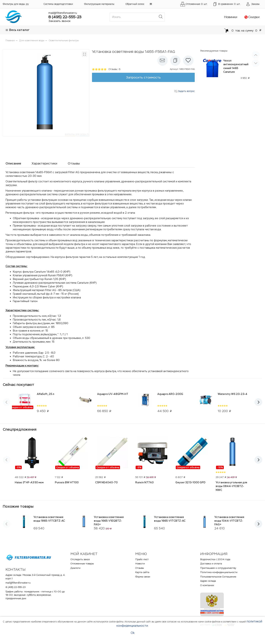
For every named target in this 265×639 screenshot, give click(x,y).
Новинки (230, 17)
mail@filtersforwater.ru (62, 13)
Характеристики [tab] (44, 163)
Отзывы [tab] (74, 163)
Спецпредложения (19, 429)
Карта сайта (142, 572)
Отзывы (139, 568)
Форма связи (142, 576)
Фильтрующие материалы (99, 4)
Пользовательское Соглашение (218, 576)
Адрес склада (208, 580)
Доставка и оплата (211, 563)
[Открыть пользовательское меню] (253, 4)
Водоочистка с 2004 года (215, 559)
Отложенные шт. (194, 4)
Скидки (253, 17)
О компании (207, 585)
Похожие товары (18, 506)
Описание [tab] (13, 163)
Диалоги (75, 568)
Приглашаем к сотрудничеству (218, 568)
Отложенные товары (82, 563)
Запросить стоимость (143, 77)
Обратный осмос (135, 4)
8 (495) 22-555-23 (64, 17)
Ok (133, 633)
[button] (151, 4)
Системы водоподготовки (58, 4)
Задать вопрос (184, 91)
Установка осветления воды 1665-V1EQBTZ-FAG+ (109, 520)
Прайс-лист (142, 559)
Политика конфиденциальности (218, 572)
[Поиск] (161, 17)
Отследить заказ (80, 559)
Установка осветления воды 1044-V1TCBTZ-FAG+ (229, 520)
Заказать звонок (59, 21)
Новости (140, 563)
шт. (227, 4)
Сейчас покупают (18, 384)
